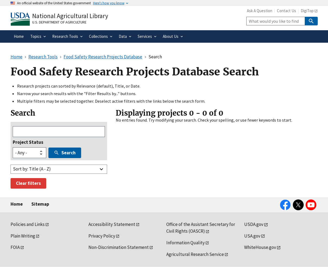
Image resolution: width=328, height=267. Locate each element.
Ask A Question (259, 10)
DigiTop (307, 10)
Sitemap (40, 204)
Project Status (28, 142)
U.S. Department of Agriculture (59, 22)
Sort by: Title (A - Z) (32, 169)
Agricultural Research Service (195, 254)
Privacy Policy (101, 236)
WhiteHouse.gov (260, 247)
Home (17, 204)
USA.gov (252, 236)
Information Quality (185, 243)
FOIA (15, 247)
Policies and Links (28, 224)
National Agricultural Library (70, 16)
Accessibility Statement (111, 224)
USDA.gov (253, 224)
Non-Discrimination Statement (118, 247)
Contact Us (286, 10)
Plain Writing (23, 236)
